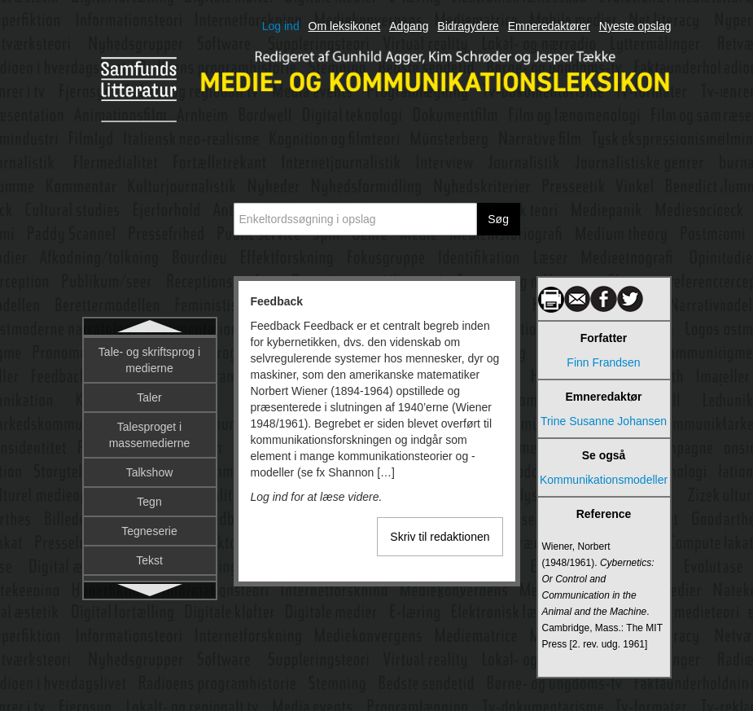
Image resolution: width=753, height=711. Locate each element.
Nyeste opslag (635, 26)
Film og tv (149, 557)
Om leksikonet (345, 26)
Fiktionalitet (149, 439)
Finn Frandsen (603, 362)
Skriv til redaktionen (439, 536)
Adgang (408, 26)
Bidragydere (468, 26)
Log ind (281, 26)
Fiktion (149, 410)
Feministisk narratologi (149, 381)
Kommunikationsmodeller (604, 479)
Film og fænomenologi (149, 498)
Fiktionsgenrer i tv (149, 469)
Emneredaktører (549, 26)
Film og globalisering (149, 527)
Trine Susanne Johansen (604, 421)
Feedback (149, 351)
